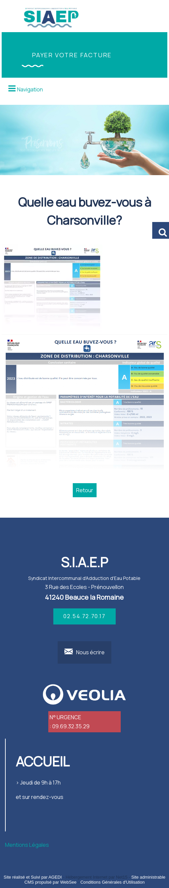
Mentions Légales (27, 844)
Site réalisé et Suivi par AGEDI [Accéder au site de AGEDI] (33, 877)
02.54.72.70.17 (84, 616)
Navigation (30, 89)
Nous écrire (90, 652)
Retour (84, 490)
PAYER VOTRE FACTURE (72, 55)
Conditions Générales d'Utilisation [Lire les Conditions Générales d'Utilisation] (112, 882)
